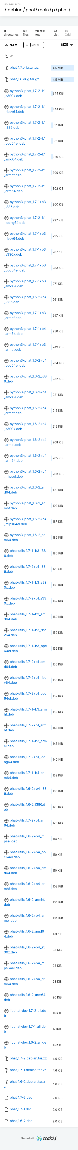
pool (30, 10)
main (43, 10)
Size (67, 44)
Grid (68, 32)
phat (63, 10)
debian (15, 10)
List (56, 32)
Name (15, 45)
